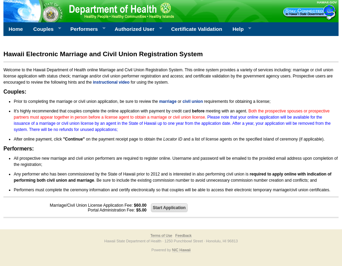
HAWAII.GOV (327, 2)
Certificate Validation (196, 29)
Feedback (183, 235)
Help (239, 29)
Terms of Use (161, 235)
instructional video (111, 82)
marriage (168, 101)
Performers (85, 29)
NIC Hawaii (181, 250)
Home (16, 29)
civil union (193, 101)
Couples (45, 29)
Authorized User (135, 29)
